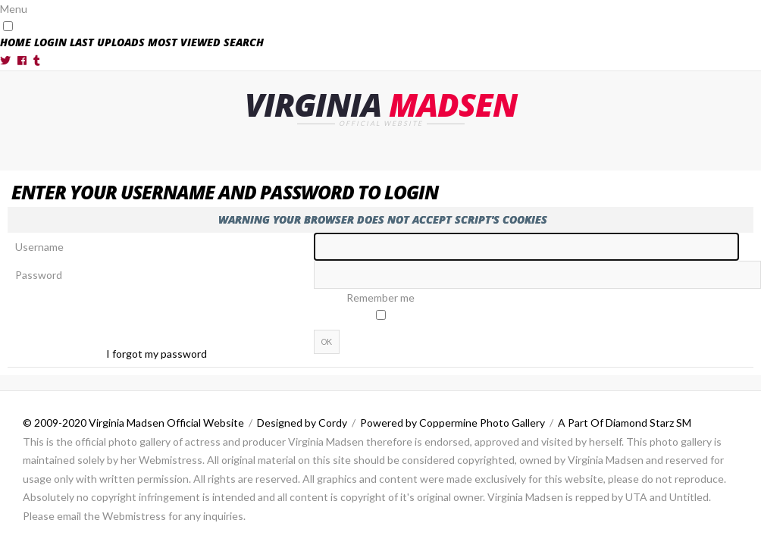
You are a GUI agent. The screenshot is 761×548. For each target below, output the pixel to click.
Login (50, 42)
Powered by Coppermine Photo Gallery (452, 422)
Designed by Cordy (302, 422)
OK (326, 341)
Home (15, 42)
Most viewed (184, 42)
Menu (13, 8)
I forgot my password (156, 353)
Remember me (380, 297)
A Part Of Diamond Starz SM (624, 422)
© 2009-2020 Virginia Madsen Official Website (133, 422)
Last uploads (107, 42)
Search (244, 42)
